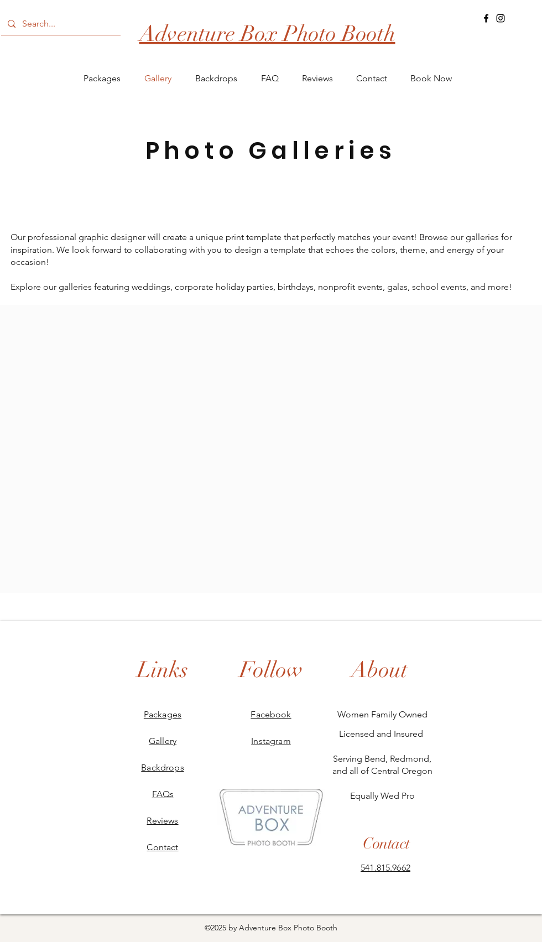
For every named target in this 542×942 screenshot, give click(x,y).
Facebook (271, 714)
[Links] (162, 669)
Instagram (270, 741)
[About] (379, 669)
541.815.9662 (385, 867)
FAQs (163, 794)
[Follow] (271, 669)
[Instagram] (500, 18)
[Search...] (59, 24)
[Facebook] (486, 18)
